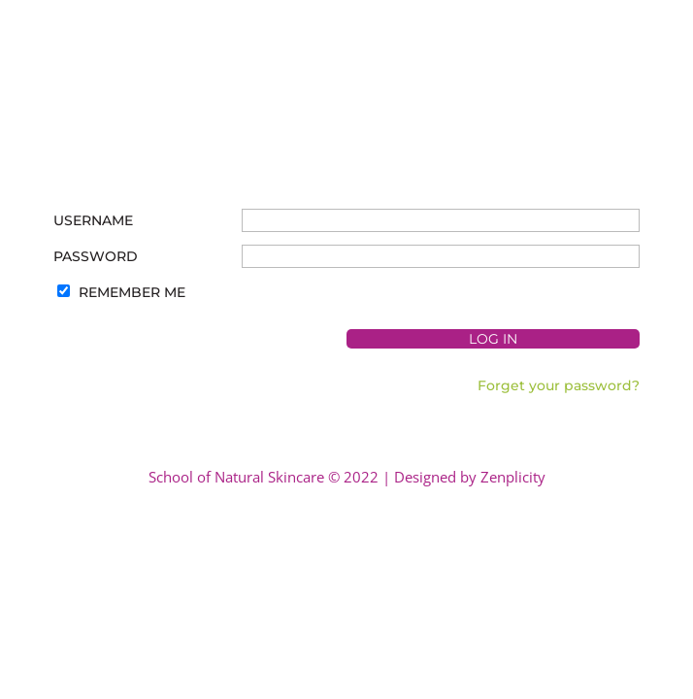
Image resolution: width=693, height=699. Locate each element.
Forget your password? (559, 385)
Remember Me (132, 292)
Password (95, 256)
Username (93, 220)
